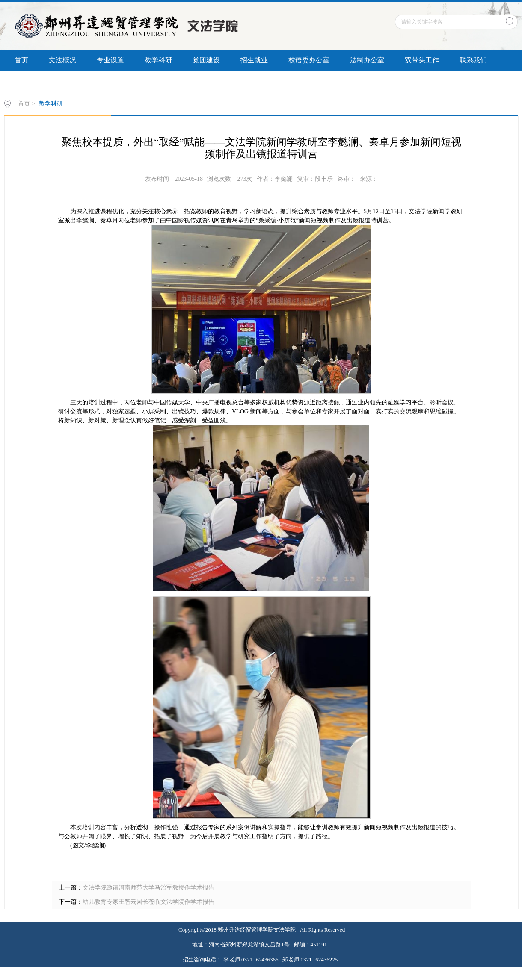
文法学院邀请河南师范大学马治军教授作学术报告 (148, 887)
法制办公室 (367, 60)
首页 (21, 60)
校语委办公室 (308, 60)
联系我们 (473, 60)
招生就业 (254, 60)
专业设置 (110, 60)
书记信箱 (76, 81)
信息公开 (28, 81)
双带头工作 (422, 60)
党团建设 (206, 60)
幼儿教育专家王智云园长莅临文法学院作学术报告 (148, 902)
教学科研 (158, 60)
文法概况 (62, 60)
